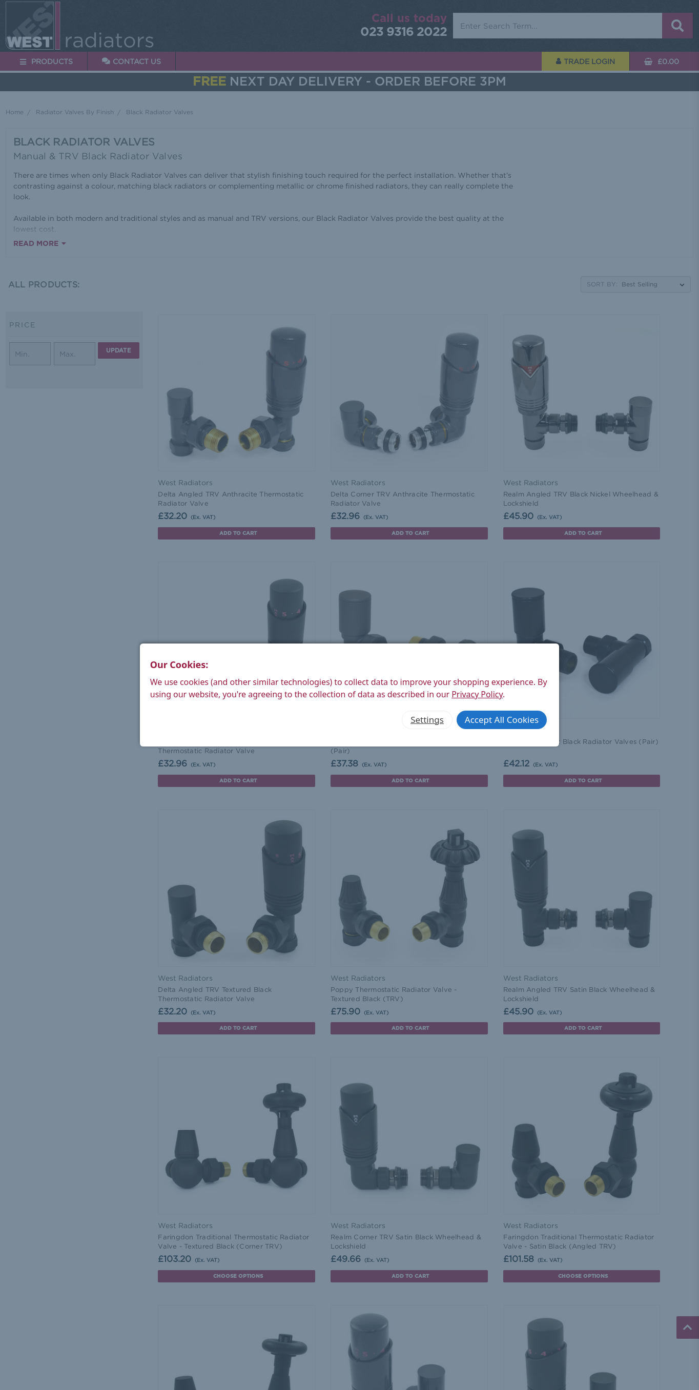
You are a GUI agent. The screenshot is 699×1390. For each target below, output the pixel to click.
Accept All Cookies (502, 719)
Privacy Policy (477, 694)
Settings (427, 719)
